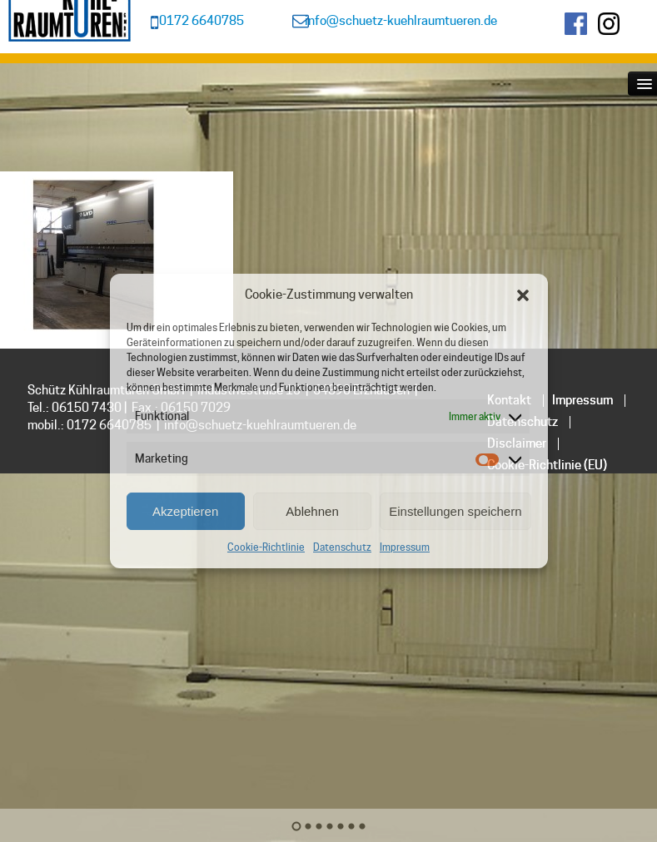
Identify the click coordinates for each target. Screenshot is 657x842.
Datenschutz (342, 547)
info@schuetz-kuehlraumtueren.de (401, 20)
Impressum (405, 547)
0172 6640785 (201, 20)
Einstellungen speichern (455, 511)
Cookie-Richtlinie (266, 547)
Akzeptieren (185, 511)
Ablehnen (312, 511)
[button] (523, 295)
